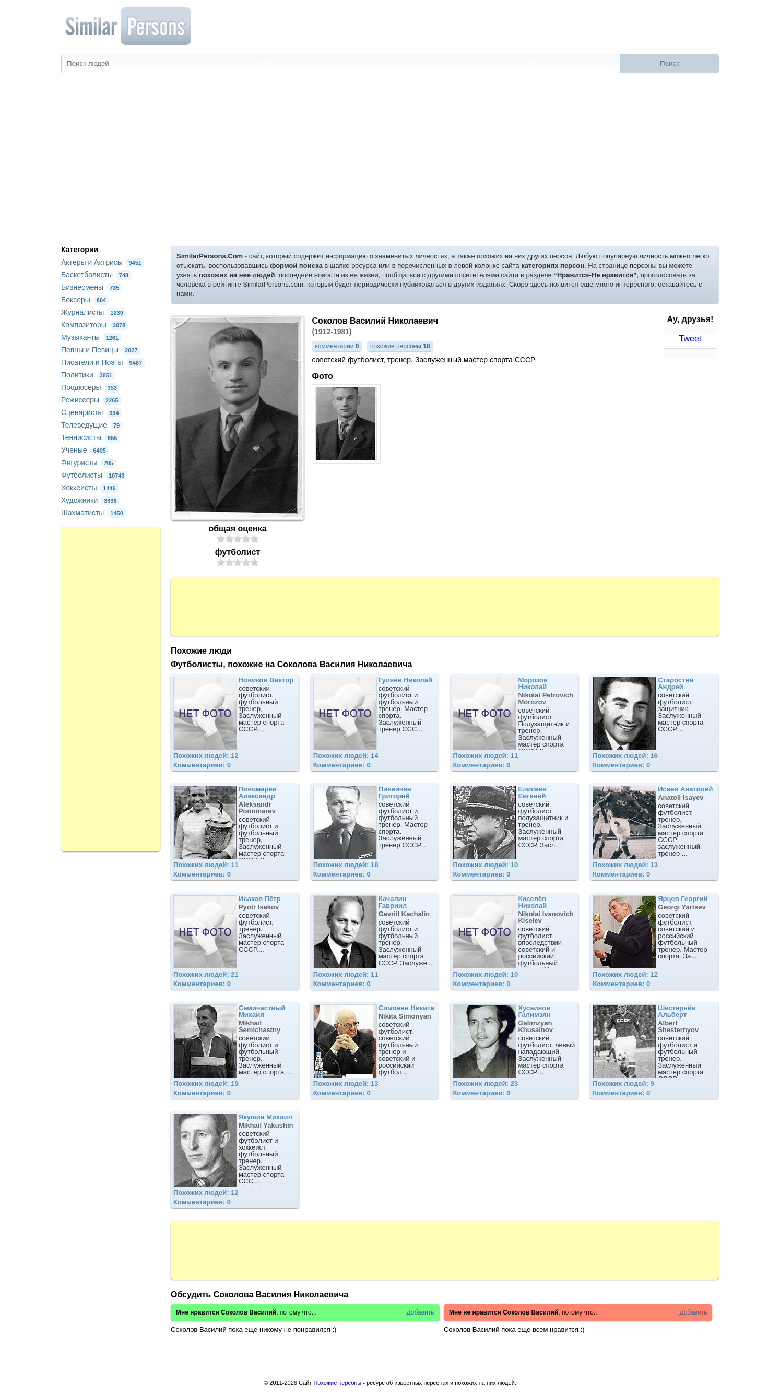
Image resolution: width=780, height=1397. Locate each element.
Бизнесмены (91, 287)
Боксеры (85, 299)
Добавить (420, 1312)
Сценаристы (91, 412)
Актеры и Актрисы (102, 262)
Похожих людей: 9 (623, 1083)
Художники (90, 500)
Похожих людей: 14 (346, 755)
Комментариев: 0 (202, 765)
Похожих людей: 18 (346, 864)
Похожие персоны (337, 1383)
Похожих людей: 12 (206, 755)
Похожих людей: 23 (485, 1083)
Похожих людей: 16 (625, 755)
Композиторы (94, 325)
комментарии (337, 346)
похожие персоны (400, 346)
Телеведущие (91, 425)
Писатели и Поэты (103, 362)
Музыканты (91, 337)
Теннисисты (90, 437)
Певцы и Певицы (100, 350)
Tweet (690, 338)
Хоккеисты (90, 487)
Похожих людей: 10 (485, 864)
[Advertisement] (390, 159)
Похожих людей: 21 (206, 974)
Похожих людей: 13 (625, 864)
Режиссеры (91, 400)
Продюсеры (90, 387)
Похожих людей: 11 (485, 755)
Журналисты (93, 312)
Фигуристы (88, 462)
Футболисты (94, 475)
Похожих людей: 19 (206, 1083)
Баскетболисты (96, 274)
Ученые (85, 450)
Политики (88, 375)
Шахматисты (93, 512)
